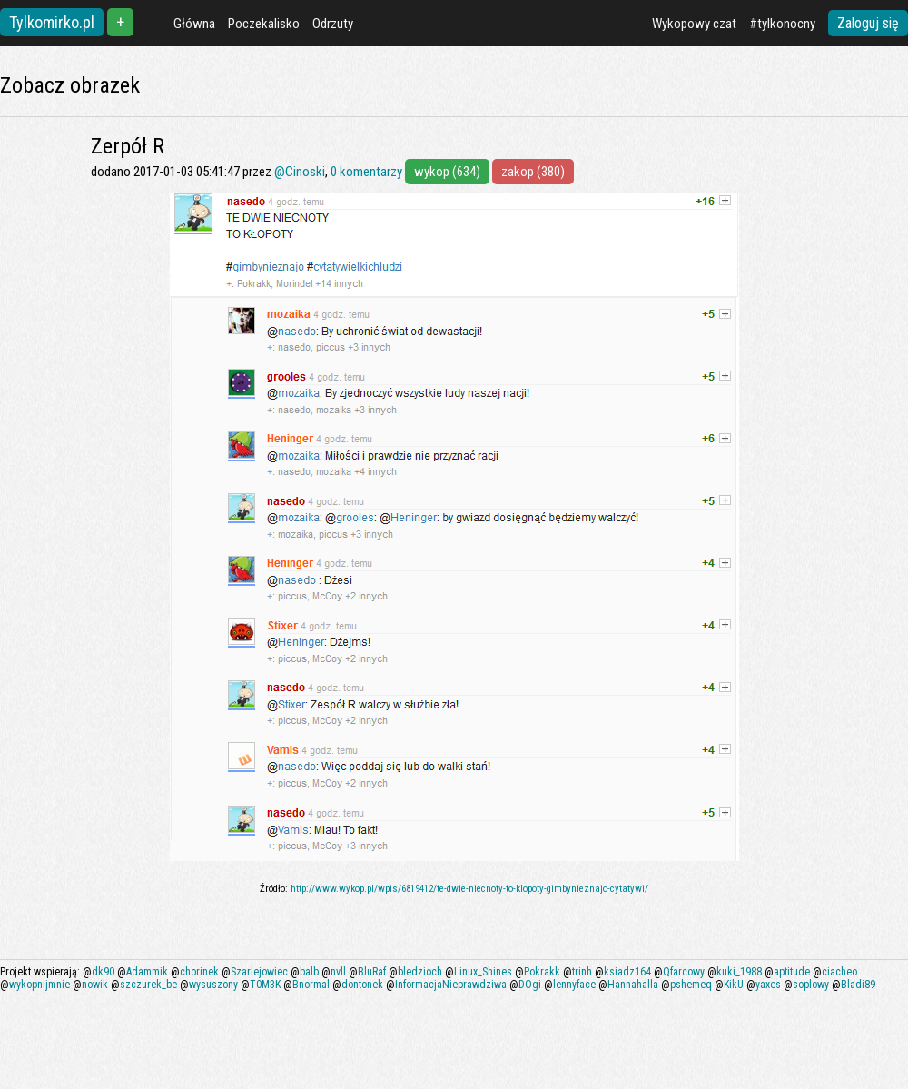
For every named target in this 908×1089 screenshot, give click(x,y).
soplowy (811, 984)
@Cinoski (299, 171)
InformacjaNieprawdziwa (451, 984)
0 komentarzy (366, 171)
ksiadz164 (627, 971)
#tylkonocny (782, 23)
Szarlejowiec (259, 971)
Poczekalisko (264, 23)
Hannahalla (632, 984)
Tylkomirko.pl (51, 22)
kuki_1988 (739, 971)
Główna (194, 23)
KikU (734, 984)
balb (309, 971)
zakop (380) (533, 171)
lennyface (574, 984)
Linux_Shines (483, 971)
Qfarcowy (684, 971)
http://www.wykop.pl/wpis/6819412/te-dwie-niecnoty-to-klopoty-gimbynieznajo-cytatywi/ (469, 889)
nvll (338, 971)
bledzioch (420, 971)
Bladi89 (858, 984)
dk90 (103, 971)
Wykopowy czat (694, 23)
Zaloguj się (868, 23)
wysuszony (213, 984)
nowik (95, 984)
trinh (582, 971)
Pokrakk (542, 971)
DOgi (529, 984)
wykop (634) (447, 171)
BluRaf (372, 971)
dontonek (362, 984)
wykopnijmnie (39, 984)
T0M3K (265, 984)
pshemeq (691, 984)
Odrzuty (332, 23)
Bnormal (311, 984)
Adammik (147, 971)
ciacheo (839, 971)
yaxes (768, 984)
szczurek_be (148, 984)
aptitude (792, 971)
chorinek (199, 971)
